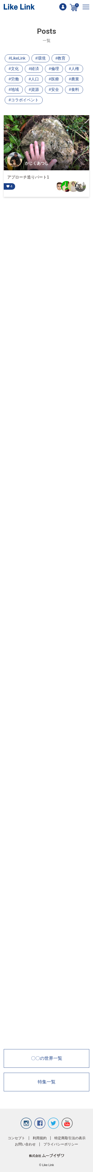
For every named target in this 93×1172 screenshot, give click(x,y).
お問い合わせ (25, 1144)
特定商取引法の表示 (70, 1138)
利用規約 (40, 1138)
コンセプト (16, 1138)
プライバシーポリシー (60, 1144)
